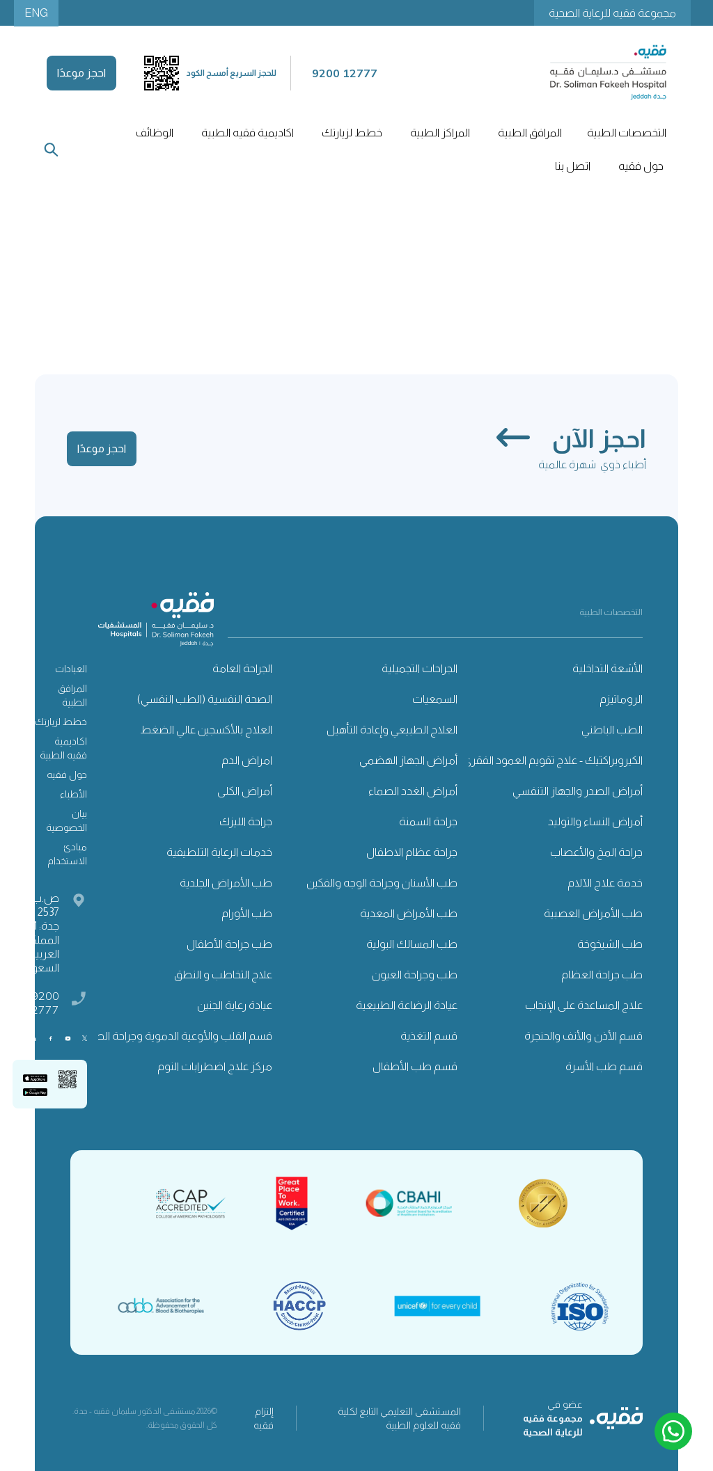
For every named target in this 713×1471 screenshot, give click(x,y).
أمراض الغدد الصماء (412, 791)
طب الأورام (246, 913)
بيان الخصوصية (66, 820)
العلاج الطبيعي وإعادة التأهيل (392, 730)
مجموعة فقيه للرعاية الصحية (612, 13)
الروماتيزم (621, 699)
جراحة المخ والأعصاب (596, 852)
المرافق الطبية (72, 695)
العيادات (71, 668)
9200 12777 (41, 1003)
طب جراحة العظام (602, 974)
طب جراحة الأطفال (229, 944)
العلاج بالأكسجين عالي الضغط (206, 730)
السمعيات (434, 699)
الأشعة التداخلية (607, 668)
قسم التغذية (428, 1036)
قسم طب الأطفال (415, 1066)
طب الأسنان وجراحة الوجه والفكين (381, 883)
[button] (625, 133)
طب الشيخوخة (610, 944)
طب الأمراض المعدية (408, 913)
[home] (607, 72)
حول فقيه (67, 774)
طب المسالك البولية (411, 944)
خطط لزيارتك (61, 721)
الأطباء (73, 794)
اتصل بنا (572, 166)
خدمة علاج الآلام (605, 883)
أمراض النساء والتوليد (595, 821)
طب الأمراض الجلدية (226, 883)
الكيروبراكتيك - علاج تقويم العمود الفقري (553, 760)
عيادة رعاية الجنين (234, 1005)
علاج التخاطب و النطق (223, 974)
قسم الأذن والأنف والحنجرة (583, 1036)
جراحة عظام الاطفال (411, 852)
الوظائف (154, 132)
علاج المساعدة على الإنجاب (584, 1005)
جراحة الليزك (245, 821)
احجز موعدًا (81, 73)
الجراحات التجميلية (419, 668)
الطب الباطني (612, 730)
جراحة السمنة (428, 821)
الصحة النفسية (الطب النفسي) (204, 699)
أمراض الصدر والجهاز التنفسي (577, 791)
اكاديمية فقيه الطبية (247, 132)
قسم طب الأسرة (604, 1066)
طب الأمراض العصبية (593, 913)
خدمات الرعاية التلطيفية (219, 852)
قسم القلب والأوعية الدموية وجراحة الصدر (178, 1036)
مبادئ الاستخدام (67, 853)
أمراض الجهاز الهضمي (408, 760)
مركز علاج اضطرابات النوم (214, 1066)
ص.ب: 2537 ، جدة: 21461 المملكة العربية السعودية (36, 932)
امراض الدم (246, 760)
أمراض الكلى (244, 791)
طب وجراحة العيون (414, 974)
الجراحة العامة (242, 668)
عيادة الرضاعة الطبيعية (406, 1005)
